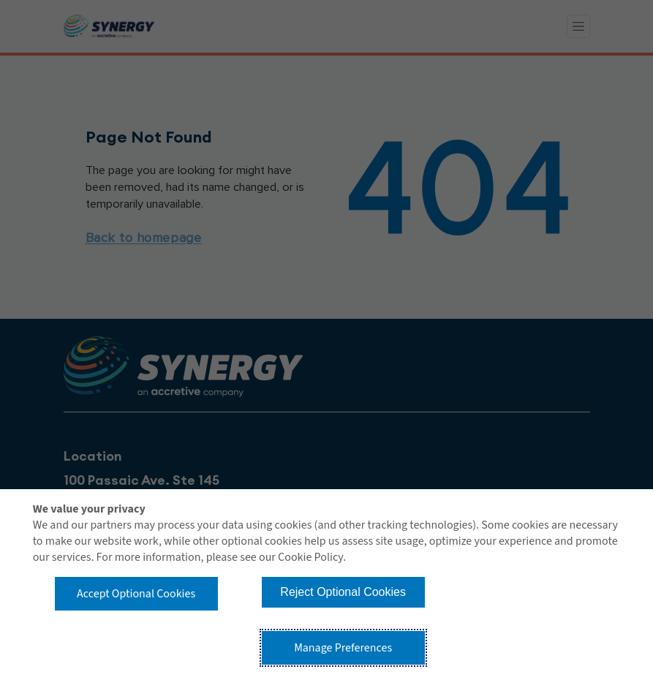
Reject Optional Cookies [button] (343, 592)
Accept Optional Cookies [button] (136, 594)
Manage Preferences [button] (343, 648)
